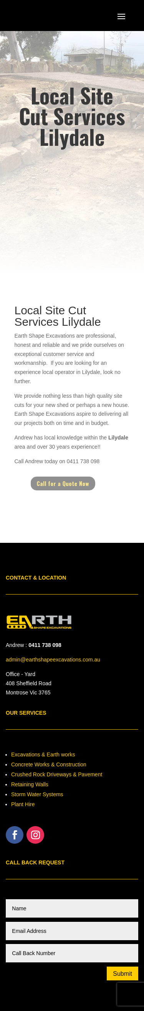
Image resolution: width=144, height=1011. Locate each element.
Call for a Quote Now (64, 483)
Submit (122, 973)
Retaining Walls (29, 784)
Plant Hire (23, 804)
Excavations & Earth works (43, 754)
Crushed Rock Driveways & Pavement (56, 774)
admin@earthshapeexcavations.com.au (53, 660)
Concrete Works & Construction (48, 764)
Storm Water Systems (37, 794)
